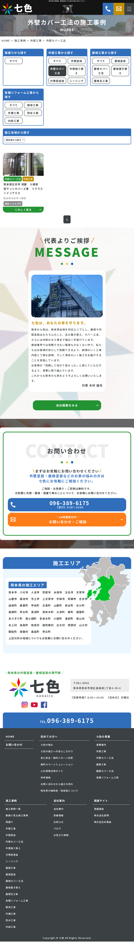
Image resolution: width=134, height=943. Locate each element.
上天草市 (48, 600)
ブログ (57, 830)
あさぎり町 (16, 620)
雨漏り (9, 823)
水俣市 (58, 594)
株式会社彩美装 (103, 823)
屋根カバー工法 (101, 71)
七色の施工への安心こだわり (57, 752)
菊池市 (24, 600)
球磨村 (24, 633)
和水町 (69, 607)
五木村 (60, 626)
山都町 (58, 607)
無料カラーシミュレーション (57, 765)
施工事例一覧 (13, 810)
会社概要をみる (67, 407)
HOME (5, 40)
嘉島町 (35, 633)
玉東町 (46, 607)
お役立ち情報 (61, 836)
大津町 (60, 613)
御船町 (13, 633)
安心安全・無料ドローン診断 (57, 759)
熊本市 (13, 594)
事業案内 (101, 746)
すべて (14, 61)
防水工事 (33, 113)
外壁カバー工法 (57, 71)
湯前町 (69, 620)
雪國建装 (99, 810)
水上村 (13, 626)
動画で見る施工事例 (17, 816)
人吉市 (35, 594)
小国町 (58, 620)
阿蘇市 (72, 600)
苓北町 (46, 633)
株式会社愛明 (101, 816)
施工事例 (20, 40)
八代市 (24, 594)
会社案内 (59, 810)
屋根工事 (101, 765)
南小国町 (31, 620)
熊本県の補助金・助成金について (59, 792)
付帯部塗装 (57, 81)
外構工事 (13, 113)
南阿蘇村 (48, 626)
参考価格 (46, 779)
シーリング (77, 81)
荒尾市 (46, 594)
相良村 (35, 626)
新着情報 (59, 816)
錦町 (71, 613)
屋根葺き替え (120, 71)
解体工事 (33, 105)
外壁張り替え (77, 71)
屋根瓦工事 (101, 81)
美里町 (24, 607)
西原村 (72, 626)
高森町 (24, 626)
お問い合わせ (14, 746)
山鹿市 (13, 600)
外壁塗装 (76, 61)
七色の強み (47, 746)
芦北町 (24, 613)
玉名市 (69, 594)
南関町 (13, 613)
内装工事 (13, 121)
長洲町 (35, 613)
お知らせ (59, 823)
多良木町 (45, 620)
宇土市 (35, 600)
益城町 (13, 607)
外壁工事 (36, 40)
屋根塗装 (120, 61)
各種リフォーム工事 (107, 779)
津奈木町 (48, 613)
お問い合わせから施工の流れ (57, 785)
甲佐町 (35, 607)
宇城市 (60, 600)
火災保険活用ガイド (52, 772)
